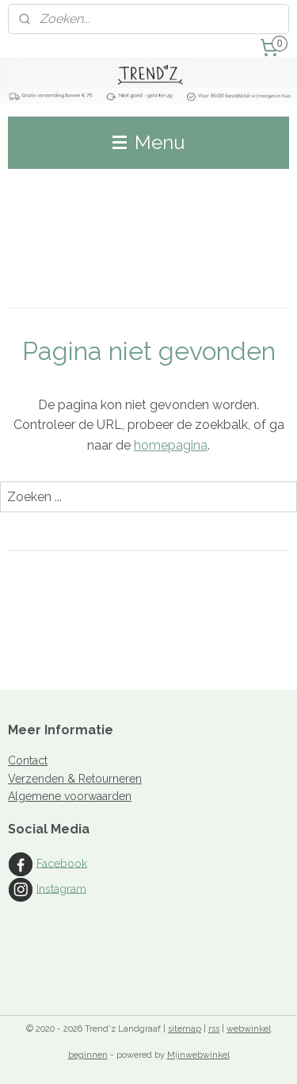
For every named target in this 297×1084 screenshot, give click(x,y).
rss (213, 1029)
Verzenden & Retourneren (75, 778)
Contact (28, 760)
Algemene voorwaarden (69, 796)
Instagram (61, 888)
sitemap (184, 1029)
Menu (148, 142)
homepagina (171, 445)
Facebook (61, 862)
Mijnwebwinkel (198, 1055)
